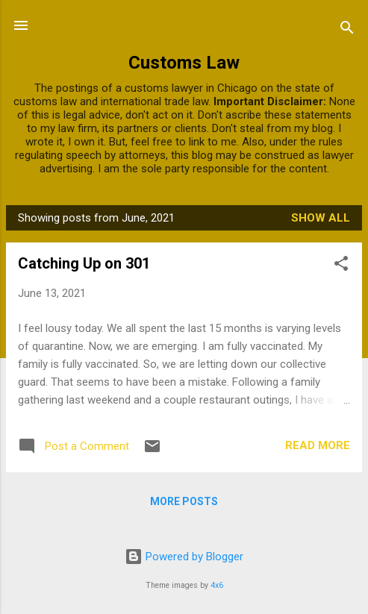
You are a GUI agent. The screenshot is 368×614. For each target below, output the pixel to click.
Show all (320, 218)
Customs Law (184, 62)
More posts (184, 501)
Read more (317, 445)
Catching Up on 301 (84, 263)
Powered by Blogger (184, 556)
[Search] (347, 30)
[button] (341, 266)
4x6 (216, 585)
